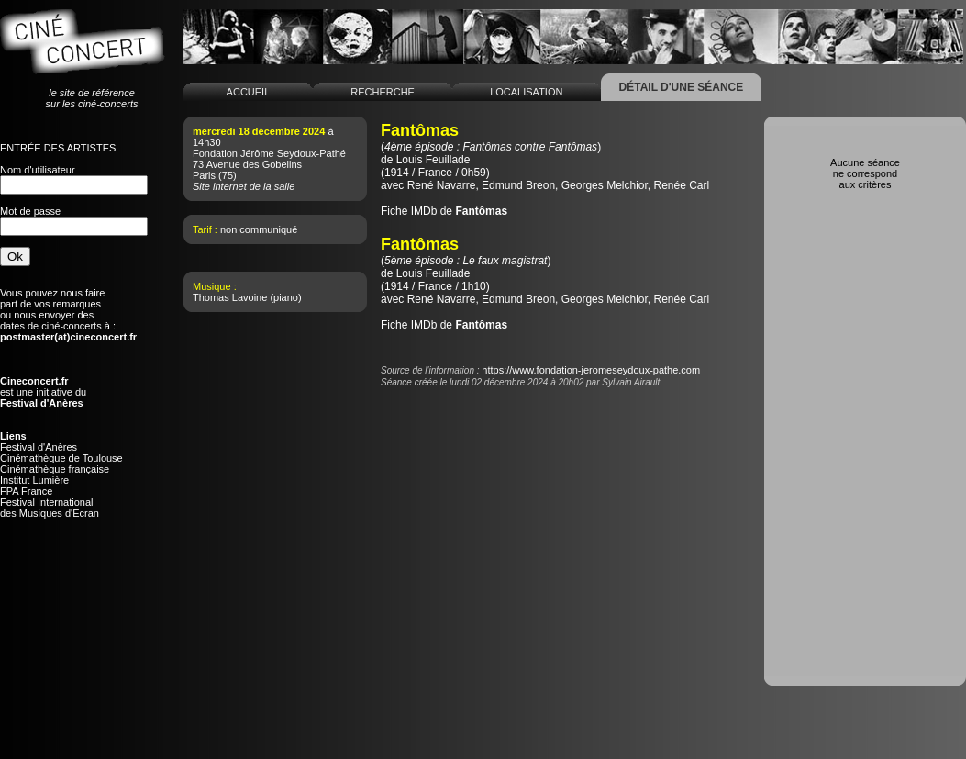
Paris (204, 175)
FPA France (26, 491)
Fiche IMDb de (444, 211)
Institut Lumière (34, 480)
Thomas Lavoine (230, 297)
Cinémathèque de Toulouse (61, 457)
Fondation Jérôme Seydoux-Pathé (269, 153)
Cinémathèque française (54, 468)
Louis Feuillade (433, 159)
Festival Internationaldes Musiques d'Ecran (49, 508)
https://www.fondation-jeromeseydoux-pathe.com (591, 369)
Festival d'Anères (38, 446)
